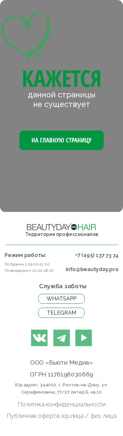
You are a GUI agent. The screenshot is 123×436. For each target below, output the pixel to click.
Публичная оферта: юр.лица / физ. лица (61, 415)
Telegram (61, 313)
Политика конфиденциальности (62, 404)
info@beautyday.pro (91, 269)
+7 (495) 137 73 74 (96, 255)
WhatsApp (61, 298)
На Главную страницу (61, 140)
